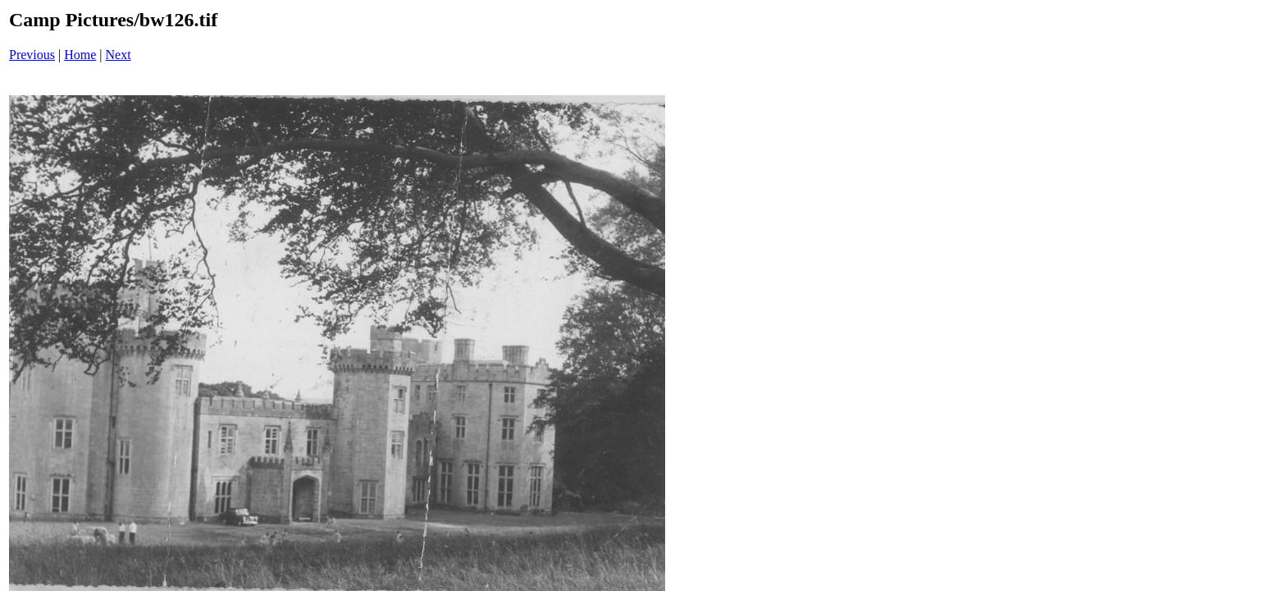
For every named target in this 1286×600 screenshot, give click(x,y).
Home (80, 55)
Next (118, 55)
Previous (32, 55)
